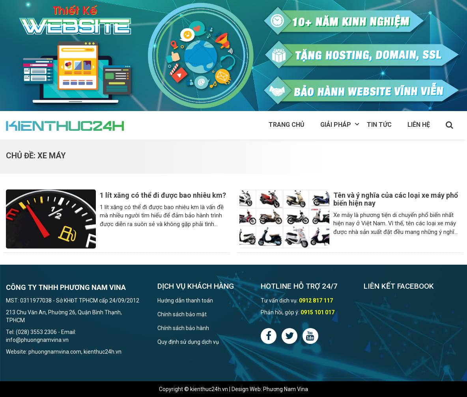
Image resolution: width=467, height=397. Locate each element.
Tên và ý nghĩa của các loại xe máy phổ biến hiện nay (395, 199)
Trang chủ (286, 124)
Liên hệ (418, 124)
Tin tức (379, 124)
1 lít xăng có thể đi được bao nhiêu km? (163, 195)
